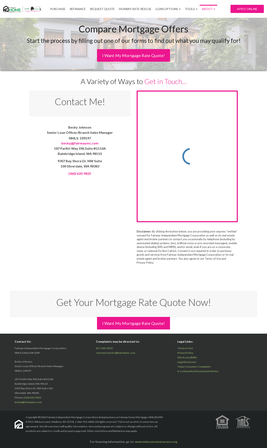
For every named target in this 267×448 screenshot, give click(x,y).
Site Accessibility (187, 357)
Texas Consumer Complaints (194, 366)
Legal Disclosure (186, 362)
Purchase (57, 9)
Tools (191, 9)
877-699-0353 (104, 348)
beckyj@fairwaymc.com (79, 143)
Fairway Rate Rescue (135, 9)
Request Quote (102, 9)
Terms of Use (185, 348)
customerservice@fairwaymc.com (115, 352)
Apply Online (247, 9)
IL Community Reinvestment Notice (197, 371)
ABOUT (208, 9)
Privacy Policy (185, 352)
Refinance (78, 9)
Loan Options (168, 9)
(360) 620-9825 (79, 173)
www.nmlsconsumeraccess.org (156, 441)
